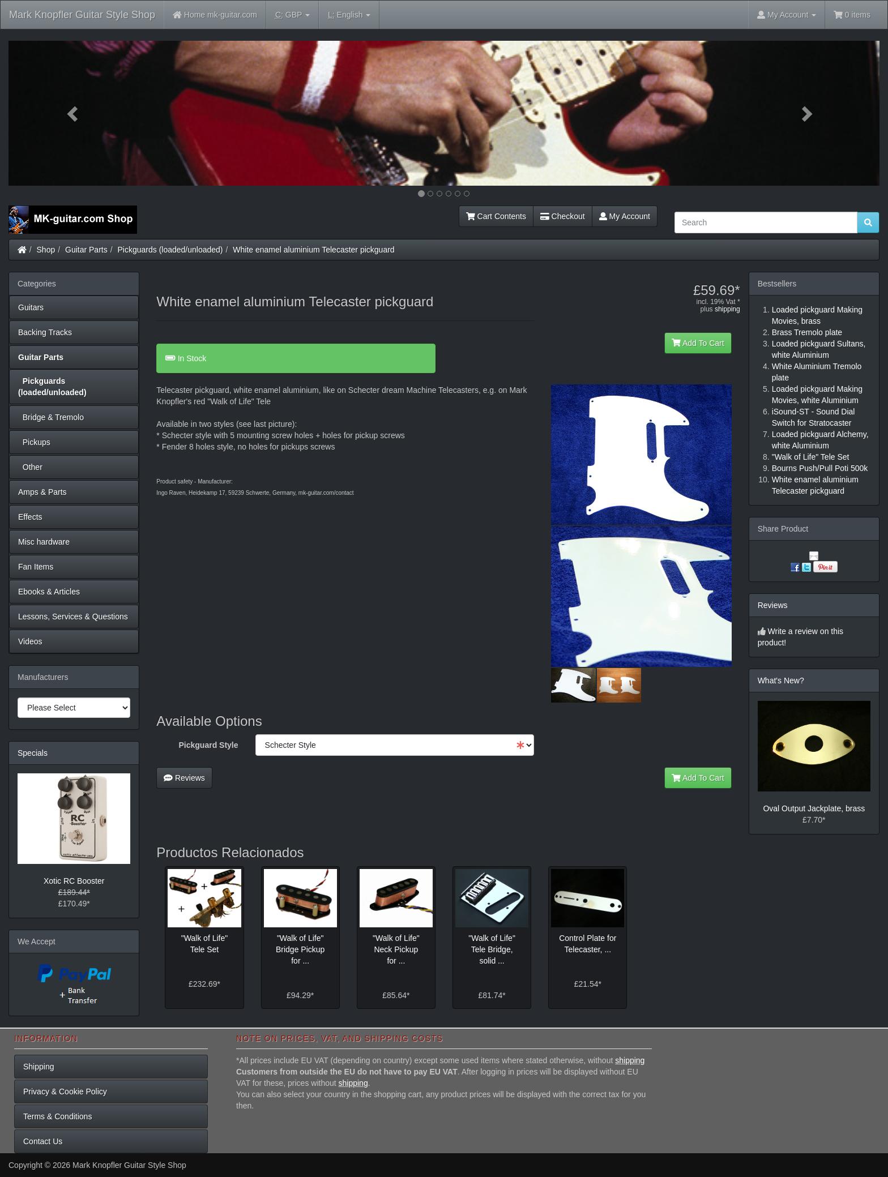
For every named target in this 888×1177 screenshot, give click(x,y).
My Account (624, 216)
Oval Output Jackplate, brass (814, 808)
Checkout (562, 216)
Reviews (184, 777)
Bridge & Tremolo (51, 417)
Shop (46, 249)
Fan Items (35, 566)
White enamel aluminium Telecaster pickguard (313, 249)
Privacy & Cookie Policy (65, 1091)
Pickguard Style (208, 745)
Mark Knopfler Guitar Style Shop (82, 14)
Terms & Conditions (57, 1116)
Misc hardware (44, 541)
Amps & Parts (42, 492)
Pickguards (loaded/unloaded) (170, 249)
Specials (33, 752)
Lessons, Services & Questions (73, 616)
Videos (30, 641)
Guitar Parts (86, 249)
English (349, 15)
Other (30, 467)
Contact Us (42, 1141)
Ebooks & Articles (49, 591)
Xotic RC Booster (74, 880)
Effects (30, 516)
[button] (73, 113)
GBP (292, 15)
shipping (727, 309)
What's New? (781, 680)
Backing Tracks (45, 332)
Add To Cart (698, 343)
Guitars (31, 307)
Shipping (38, 1066)
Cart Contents (496, 216)
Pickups (34, 442)
